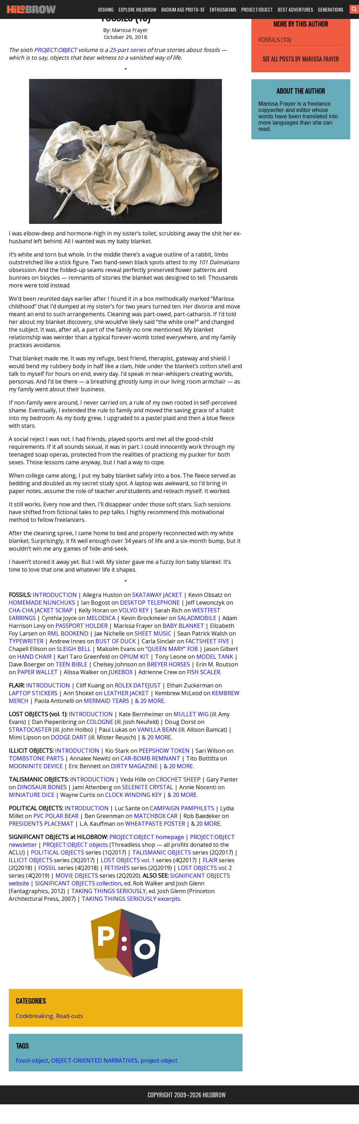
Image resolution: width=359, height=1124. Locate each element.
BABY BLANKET (183, 626)
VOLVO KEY (134, 610)
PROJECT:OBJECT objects (75, 845)
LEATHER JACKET (126, 693)
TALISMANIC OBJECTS (161, 852)
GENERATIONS (330, 9)
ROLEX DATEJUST (138, 685)
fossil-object (32, 1060)
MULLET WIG (191, 714)
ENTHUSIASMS (223, 9)
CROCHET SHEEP (178, 779)
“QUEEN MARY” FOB (171, 649)
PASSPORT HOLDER (81, 626)
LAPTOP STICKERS (33, 693)
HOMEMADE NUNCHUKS (42, 602)
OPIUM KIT (134, 656)
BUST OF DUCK (115, 641)
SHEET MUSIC (153, 633)
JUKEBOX (121, 672)
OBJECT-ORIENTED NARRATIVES (94, 1060)
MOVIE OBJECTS (76, 875)
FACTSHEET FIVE (207, 641)
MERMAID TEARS (106, 701)
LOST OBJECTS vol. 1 (128, 860)
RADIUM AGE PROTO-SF (183, 9)
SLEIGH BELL (74, 649)
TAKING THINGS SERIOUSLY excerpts (131, 899)
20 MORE (208, 823)
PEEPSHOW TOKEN (164, 750)
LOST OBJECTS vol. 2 (205, 868)
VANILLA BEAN (157, 729)
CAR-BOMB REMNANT (150, 758)
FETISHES (117, 868)
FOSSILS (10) (274, 40)
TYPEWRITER (26, 641)
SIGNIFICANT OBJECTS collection (78, 883)
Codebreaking (34, 1016)
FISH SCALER (203, 672)
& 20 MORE (149, 701)
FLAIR (210, 860)
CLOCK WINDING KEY (133, 795)
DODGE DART (69, 737)
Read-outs (69, 1016)
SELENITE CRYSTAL (147, 787)
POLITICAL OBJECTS (57, 852)
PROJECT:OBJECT (257, 9)
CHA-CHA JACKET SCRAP (41, 610)
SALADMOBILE (196, 618)
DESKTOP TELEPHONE (150, 602)
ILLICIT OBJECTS (31, 860)
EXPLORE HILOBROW (137, 9)
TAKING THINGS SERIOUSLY (108, 891)
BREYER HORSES (168, 664)
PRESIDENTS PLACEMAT (41, 823)
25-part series (127, 50)
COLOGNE (100, 722)
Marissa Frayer (320, 59)
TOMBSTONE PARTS (36, 758)
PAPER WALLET (37, 672)
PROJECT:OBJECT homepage (146, 837)
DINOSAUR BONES (42, 787)
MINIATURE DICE (31, 795)
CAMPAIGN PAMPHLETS (182, 808)
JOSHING (106, 9)
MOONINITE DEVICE (36, 766)
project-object (159, 1060)
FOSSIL (47, 868)
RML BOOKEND (67, 633)
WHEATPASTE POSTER (155, 823)
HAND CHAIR (34, 656)
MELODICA (101, 618)
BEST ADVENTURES (295, 9)
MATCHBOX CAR (155, 816)
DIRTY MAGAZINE (134, 766)
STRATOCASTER (30, 729)
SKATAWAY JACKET (157, 595)
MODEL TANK (214, 656)
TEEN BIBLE (71, 664)
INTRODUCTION (55, 595)
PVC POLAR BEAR (56, 816)
